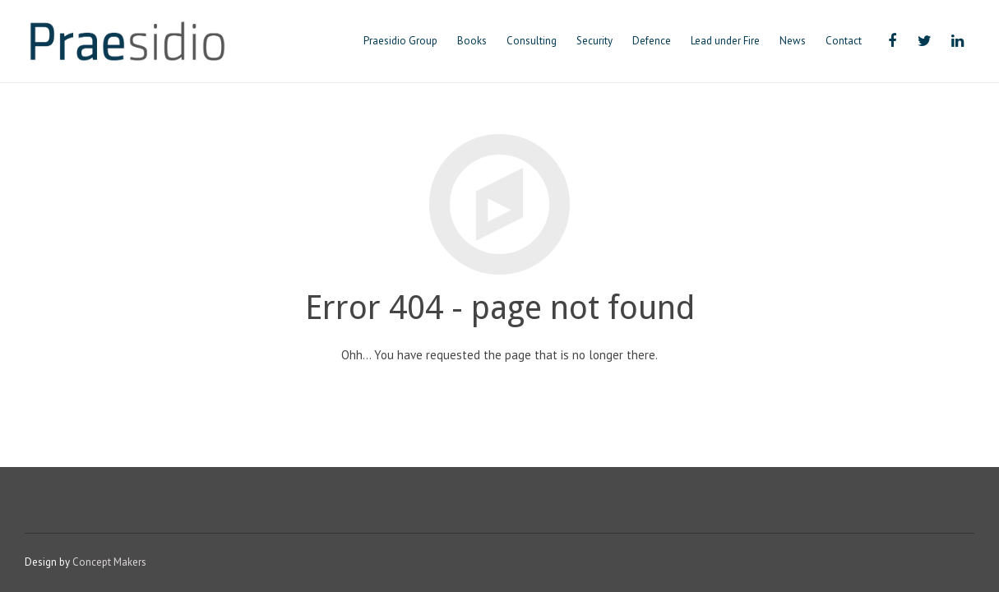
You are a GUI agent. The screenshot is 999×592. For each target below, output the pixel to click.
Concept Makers (109, 562)
